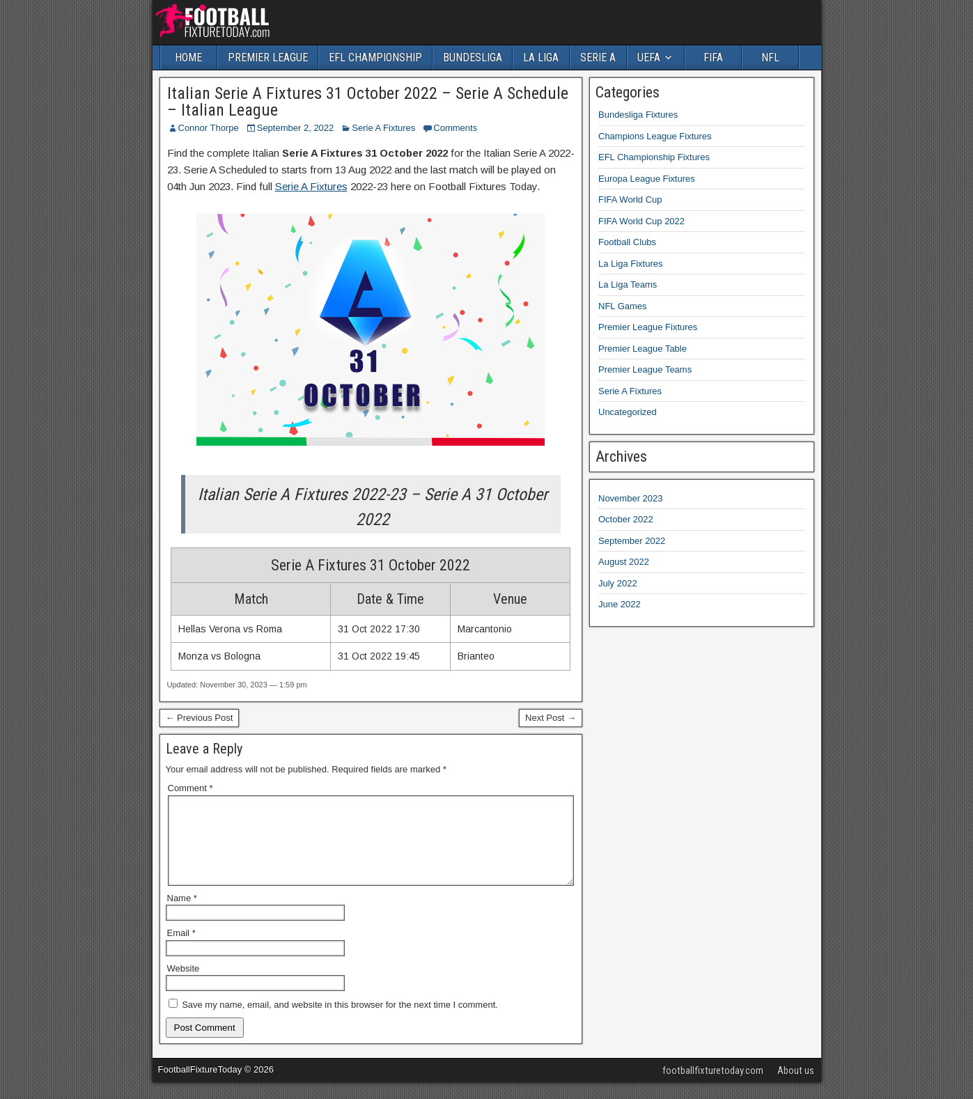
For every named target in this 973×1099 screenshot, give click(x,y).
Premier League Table (642, 348)
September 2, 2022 (295, 128)
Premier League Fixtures (647, 327)
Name (182, 915)
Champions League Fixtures (655, 136)
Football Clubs (627, 242)
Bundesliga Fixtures (638, 114)
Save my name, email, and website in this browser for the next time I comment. (340, 1021)
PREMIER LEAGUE (268, 57)
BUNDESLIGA (472, 57)
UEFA (648, 57)
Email (181, 949)
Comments (455, 128)
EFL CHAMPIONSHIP (375, 57)
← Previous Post (199, 717)
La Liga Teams (627, 284)
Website (183, 985)
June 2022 (619, 604)
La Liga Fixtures (630, 263)
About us (795, 1087)
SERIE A (598, 57)
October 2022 (625, 519)
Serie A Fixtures (383, 128)
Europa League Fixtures (646, 178)
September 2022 (631, 541)
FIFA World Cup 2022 (641, 221)
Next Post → (550, 717)
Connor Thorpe (208, 128)
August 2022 (623, 561)
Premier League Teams (645, 369)
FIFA (713, 57)
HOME (188, 57)
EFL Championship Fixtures (654, 157)
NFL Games (622, 306)
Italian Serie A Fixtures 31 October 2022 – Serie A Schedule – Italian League (367, 102)
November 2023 (630, 498)
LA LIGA (541, 57)
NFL (770, 57)
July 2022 (617, 583)
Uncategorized (627, 412)
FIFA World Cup (630, 199)
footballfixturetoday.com (712, 1087)
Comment (190, 788)
